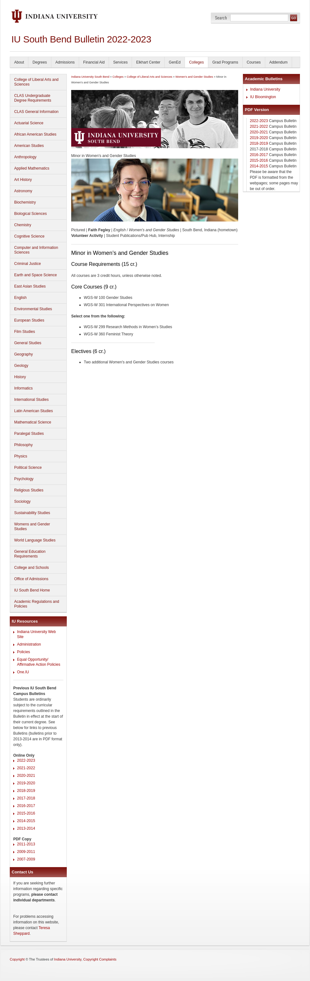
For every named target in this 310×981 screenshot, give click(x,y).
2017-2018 (26, 798)
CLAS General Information (36, 111)
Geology (21, 365)
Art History (23, 179)
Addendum (278, 62)
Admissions (65, 62)
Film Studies (24, 331)
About (19, 62)
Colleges (196, 62)
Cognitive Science (29, 236)
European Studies (29, 320)
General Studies (27, 343)
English (20, 297)
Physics (20, 456)
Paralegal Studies (29, 433)
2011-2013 (26, 844)
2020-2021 (26, 775)
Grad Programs (225, 62)
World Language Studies (34, 540)
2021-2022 (26, 768)
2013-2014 (26, 828)
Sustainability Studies (32, 513)
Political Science (28, 467)
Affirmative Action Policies (38, 664)
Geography (23, 354)
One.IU (23, 672)
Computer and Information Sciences (36, 250)
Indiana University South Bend (90, 76)
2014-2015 (26, 821)
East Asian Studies (30, 286)
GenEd (175, 62)
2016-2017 (26, 806)
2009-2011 (26, 851)
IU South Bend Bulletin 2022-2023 (81, 39)
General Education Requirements (29, 553)
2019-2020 (26, 783)
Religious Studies (28, 490)
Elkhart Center (148, 62)
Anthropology (25, 157)
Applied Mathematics (31, 168)
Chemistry (22, 225)
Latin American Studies (33, 411)
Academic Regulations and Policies (36, 603)
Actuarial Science (28, 123)
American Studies (29, 145)
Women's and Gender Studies (194, 76)
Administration (29, 644)
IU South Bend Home (32, 590)
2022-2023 (26, 760)
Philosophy (23, 445)
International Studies (31, 399)
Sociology (22, 501)
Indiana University (265, 89)
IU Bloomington (263, 97)
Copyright (17, 959)
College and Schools (31, 567)
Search (221, 18)
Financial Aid (94, 62)
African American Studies (35, 134)
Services (120, 62)
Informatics (23, 388)
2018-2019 (26, 790)
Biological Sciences (30, 213)
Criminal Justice (27, 263)
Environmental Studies (33, 309)
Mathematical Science (32, 422)
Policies (23, 652)
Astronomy (23, 191)
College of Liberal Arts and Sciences (36, 82)
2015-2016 (26, 813)
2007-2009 (26, 859)
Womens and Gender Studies (32, 526)
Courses (254, 62)
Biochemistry (25, 202)
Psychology (23, 479)
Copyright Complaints (99, 959)
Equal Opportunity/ (32, 659)
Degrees (39, 62)
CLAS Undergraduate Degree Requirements (32, 98)
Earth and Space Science (35, 275)
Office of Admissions (31, 579)
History (20, 377)
